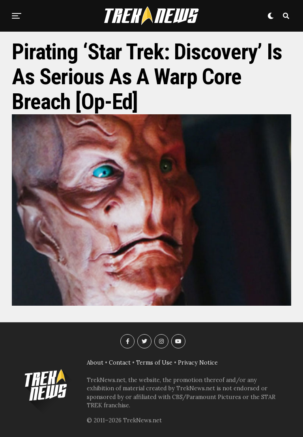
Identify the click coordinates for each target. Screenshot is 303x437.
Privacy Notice (198, 362)
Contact (120, 362)
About (95, 362)
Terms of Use (154, 362)
